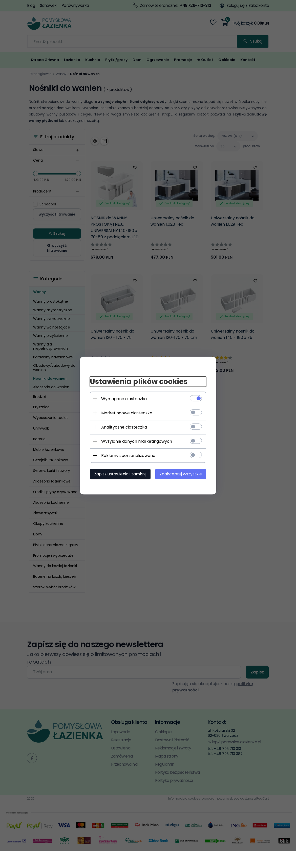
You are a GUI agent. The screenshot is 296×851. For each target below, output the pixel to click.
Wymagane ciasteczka (124, 399)
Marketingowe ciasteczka (126, 413)
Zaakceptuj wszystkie (181, 474)
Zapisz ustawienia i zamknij (120, 474)
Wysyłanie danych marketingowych (136, 441)
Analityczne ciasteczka (124, 427)
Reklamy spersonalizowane (128, 455)
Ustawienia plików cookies (138, 381)
